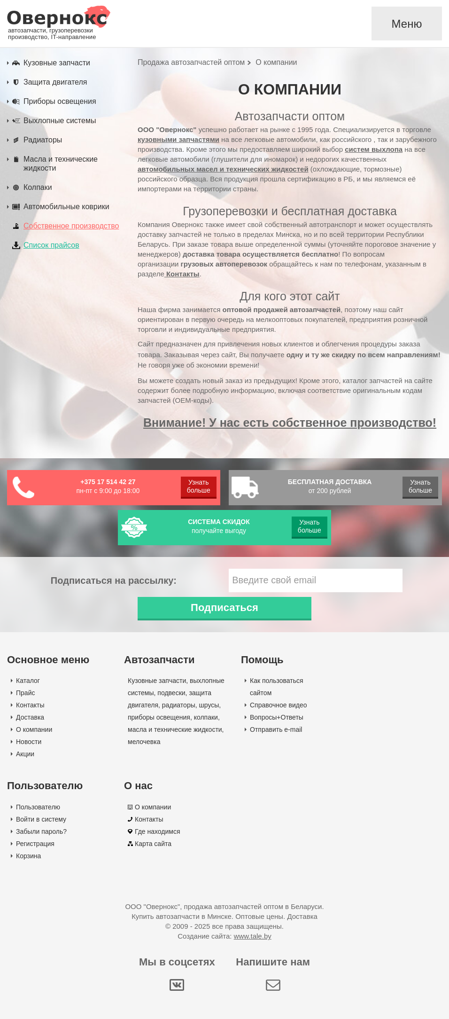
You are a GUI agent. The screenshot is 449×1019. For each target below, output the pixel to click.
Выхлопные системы (59, 121)
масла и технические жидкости (175, 729)
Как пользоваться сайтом (276, 687)
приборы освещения (159, 717)
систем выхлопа (374, 149)
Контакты (182, 274)
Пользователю (38, 807)
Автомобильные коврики (66, 207)
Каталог (28, 680)
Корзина (28, 856)
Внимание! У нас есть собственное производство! (289, 422)
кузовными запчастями (178, 139)
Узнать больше (198, 486)
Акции (25, 754)
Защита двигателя (55, 82)
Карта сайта (153, 843)
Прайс (25, 693)
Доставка (30, 717)
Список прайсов (51, 245)
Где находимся (157, 831)
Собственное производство (71, 226)
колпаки (206, 717)
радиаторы (178, 705)
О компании (34, 729)
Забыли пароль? (41, 831)
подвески (171, 693)
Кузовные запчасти (56, 63)
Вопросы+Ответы (276, 717)
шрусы (209, 705)
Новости (28, 741)
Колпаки (37, 187)
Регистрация (35, 843)
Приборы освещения (59, 101)
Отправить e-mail (276, 729)
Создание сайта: (224, 936)
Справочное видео (278, 705)
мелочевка (144, 741)
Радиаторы (42, 140)
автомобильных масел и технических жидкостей (223, 169)
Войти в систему (41, 819)
